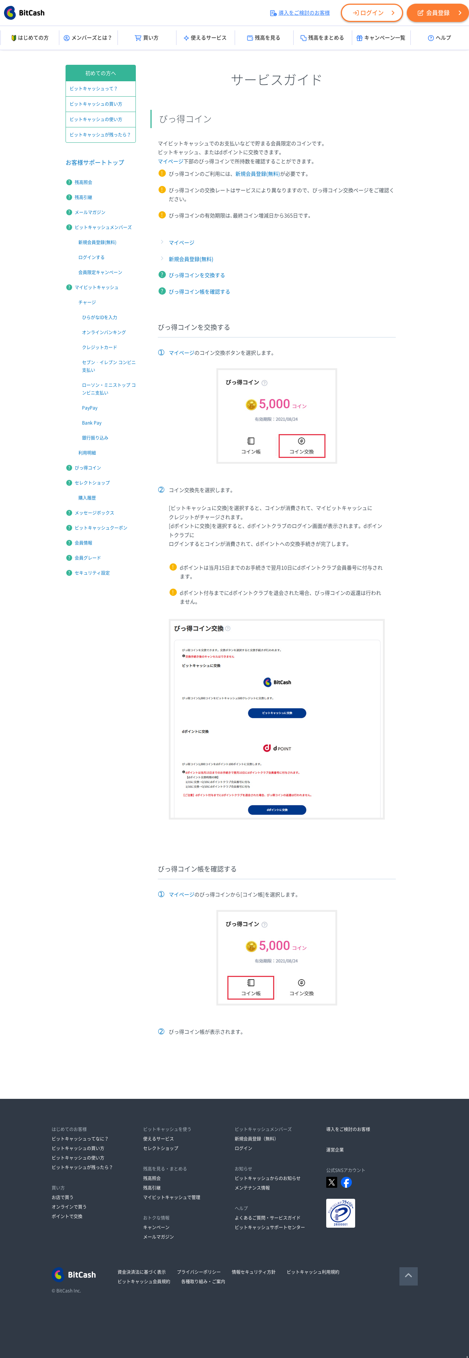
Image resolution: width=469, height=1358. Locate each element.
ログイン (368, 13)
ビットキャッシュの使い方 (96, 119)
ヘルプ (439, 38)
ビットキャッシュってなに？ (80, 1139)
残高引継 (83, 197)
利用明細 (87, 453)
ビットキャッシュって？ (94, 88)
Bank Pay (91, 423)
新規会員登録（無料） (257, 1139)
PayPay (89, 408)
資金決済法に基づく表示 (142, 1272)
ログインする (91, 257)
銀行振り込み (95, 438)
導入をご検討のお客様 (300, 12)
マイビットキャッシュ (97, 287)
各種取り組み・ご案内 (203, 1281)
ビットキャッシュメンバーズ (103, 227)
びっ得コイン (88, 468)
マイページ (170, 161)
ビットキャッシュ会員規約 (144, 1281)
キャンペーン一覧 (381, 38)
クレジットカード (99, 347)
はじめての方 (29, 38)
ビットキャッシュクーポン (101, 528)
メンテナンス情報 (252, 1188)
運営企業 (335, 1150)
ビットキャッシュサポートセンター (270, 1227)
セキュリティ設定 (92, 573)
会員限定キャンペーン (100, 272)
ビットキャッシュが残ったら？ (100, 135)
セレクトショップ (92, 483)
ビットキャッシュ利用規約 (313, 1272)
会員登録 (434, 13)
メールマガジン (90, 212)
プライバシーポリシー (199, 1272)
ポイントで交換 (67, 1216)
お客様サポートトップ (95, 162)
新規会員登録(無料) (257, 173)
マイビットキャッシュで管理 (171, 1197)
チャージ (87, 302)
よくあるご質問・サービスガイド (268, 1218)
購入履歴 (87, 498)
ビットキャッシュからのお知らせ (268, 1178)
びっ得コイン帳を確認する (199, 291)
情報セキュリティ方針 (254, 1272)
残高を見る (263, 38)
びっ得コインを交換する (197, 275)
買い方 (147, 38)
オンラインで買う (69, 1207)
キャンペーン (156, 1227)
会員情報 (83, 543)
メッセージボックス (94, 513)
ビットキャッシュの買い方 (96, 104)
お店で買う (63, 1197)
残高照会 (83, 182)
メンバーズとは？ (88, 38)
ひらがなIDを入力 (99, 317)
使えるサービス (205, 38)
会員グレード (88, 558)
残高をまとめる (322, 38)
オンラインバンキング (104, 332)
